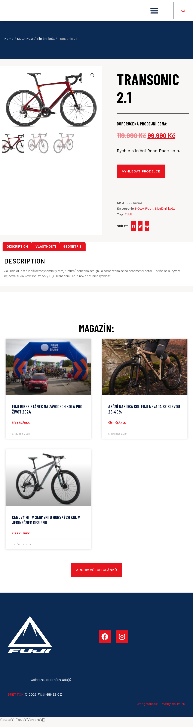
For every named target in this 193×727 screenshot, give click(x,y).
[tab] (17, 251)
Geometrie (72, 251)
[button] (154, 13)
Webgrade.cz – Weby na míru (161, 708)
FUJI (128, 219)
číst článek (21, 427)
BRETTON (16, 699)
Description (17, 251)
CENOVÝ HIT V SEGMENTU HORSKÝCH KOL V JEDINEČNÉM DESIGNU (46, 524)
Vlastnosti (46, 251)
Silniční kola (46, 43)
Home (8, 43)
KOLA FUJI (25, 43)
